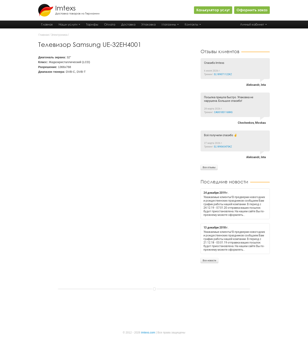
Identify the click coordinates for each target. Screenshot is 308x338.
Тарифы (92, 24)
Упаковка (148, 24)
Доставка (128, 24)
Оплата (109, 24)
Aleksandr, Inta (256, 84)
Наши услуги (69, 24)
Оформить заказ (252, 10)
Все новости (209, 260)
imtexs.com (148, 332)
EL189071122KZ (223, 74)
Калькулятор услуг (213, 10)
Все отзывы (209, 167)
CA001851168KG (223, 112)
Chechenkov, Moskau (252, 122)
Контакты (193, 24)
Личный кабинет (253, 24)
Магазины (170, 24)
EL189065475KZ (223, 146)
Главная (47, 24)
